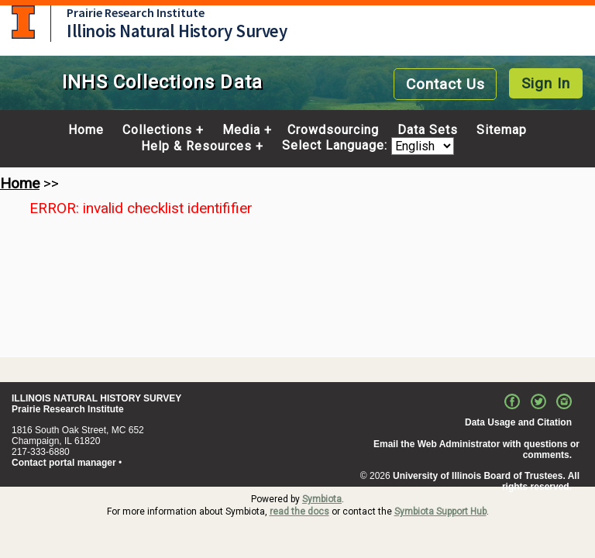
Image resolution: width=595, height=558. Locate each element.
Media (241, 130)
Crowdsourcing (333, 130)
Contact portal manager (64, 462)
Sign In (545, 83)
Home (86, 130)
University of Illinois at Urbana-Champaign (23, 22)
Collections (157, 130)
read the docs (299, 511)
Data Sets (427, 130)
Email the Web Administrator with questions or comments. (476, 449)
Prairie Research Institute (136, 12)
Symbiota (322, 499)
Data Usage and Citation (518, 422)
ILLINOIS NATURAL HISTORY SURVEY (96, 398)
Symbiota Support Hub (440, 511)
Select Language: (336, 146)
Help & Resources (196, 146)
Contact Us (445, 84)
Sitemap (501, 130)
